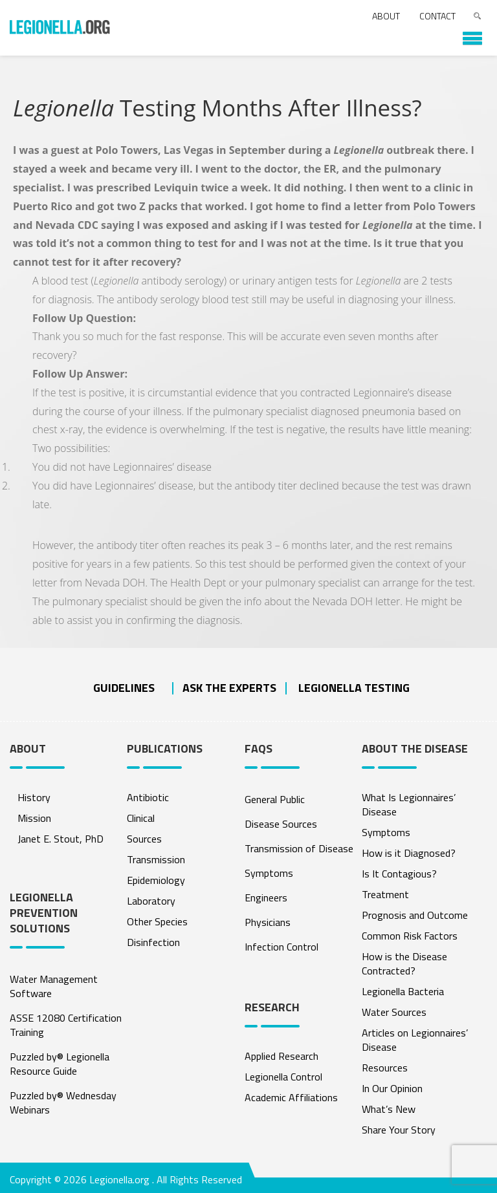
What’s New (388, 1109)
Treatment (385, 894)
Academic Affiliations (291, 1097)
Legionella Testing (354, 687)
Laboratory (151, 900)
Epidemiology (156, 880)
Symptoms (269, 873)
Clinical (141, 818)
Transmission (156, 859)
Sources (144, 838)
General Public (275, 799)
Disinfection (153, 942)
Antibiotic (148, 797)
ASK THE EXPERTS (229, 687)
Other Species (157, 921)
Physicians (268, 922)
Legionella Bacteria (403, 991)
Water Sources (394, 1012)
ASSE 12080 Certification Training (66, 1025)
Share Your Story (399, 1129)
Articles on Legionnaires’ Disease (415, 1040)
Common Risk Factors (410, 935)
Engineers (266, 897)
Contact (437, 16)
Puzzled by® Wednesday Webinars (63, 1102)
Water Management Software (54, 986)
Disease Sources (281, 824)
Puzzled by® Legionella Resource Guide (59, 1064)
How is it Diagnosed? (409, 853)
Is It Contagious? (399, 873)
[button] (466, 33)
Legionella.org (119, 1179)
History (33, 797)
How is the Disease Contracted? (404, 963)
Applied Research (281, 1056)
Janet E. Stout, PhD (60, 838)
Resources (385, 1067)
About (386, 16)
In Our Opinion (392, 1088)
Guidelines (124, 687)
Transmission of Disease (299, 848)
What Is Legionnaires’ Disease (409, 804)
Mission (34, 818)
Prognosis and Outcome (415, 915)
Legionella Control (283, 1076)
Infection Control (281, 946)
